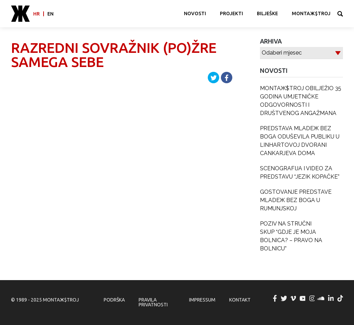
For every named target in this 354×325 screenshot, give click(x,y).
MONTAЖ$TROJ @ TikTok (340, 298)
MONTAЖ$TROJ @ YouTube (303, 298)
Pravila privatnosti (153, 302)
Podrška (114, 299)
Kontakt (240, 299)
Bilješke (267, 13)
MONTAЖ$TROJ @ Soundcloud (321, 298)
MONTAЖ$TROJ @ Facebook (275, 298)
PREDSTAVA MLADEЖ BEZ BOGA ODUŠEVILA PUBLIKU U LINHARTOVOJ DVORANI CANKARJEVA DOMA (299, 140)
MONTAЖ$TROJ (311, 13)
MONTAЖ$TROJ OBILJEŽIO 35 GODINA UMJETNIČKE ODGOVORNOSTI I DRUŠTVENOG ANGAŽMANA (300, 100)
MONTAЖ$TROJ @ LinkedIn (331, 298)
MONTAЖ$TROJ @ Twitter (284, 298)
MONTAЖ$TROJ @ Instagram (312, 298)
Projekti (231, 13)
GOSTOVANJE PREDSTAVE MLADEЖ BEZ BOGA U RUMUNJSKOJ (296, 200)
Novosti (195, 13)
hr (36, 13)
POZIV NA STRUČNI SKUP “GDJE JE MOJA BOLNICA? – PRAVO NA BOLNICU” (291, 236)
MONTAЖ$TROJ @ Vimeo (293, 298)
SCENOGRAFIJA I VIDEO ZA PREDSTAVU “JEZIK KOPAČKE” (299, 172)
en (50, 13)
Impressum (202, 299)
